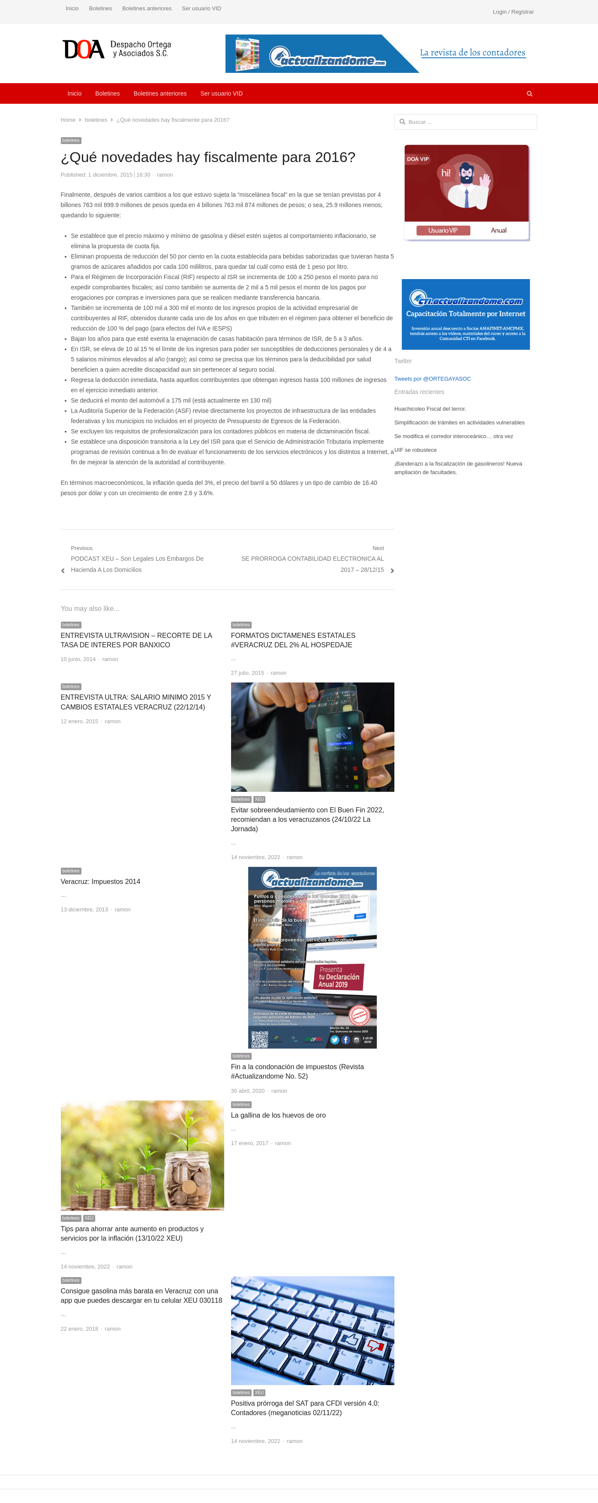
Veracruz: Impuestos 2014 (101, 881)
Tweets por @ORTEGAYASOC (432, 379)
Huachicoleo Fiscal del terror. (430, 409)
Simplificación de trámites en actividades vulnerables (459, 422)
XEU (259, 799)
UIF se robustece (415, 450)
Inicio (72, 8)
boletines (71, 140)
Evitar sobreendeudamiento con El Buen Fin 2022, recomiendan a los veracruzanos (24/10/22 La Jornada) (308, 819)
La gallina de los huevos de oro (278, 1115)
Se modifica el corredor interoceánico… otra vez (453, 436)
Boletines (100, 8)
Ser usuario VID (201, 8)
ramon (165, 174)
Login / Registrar (513, 12)
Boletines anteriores (146, 8)
